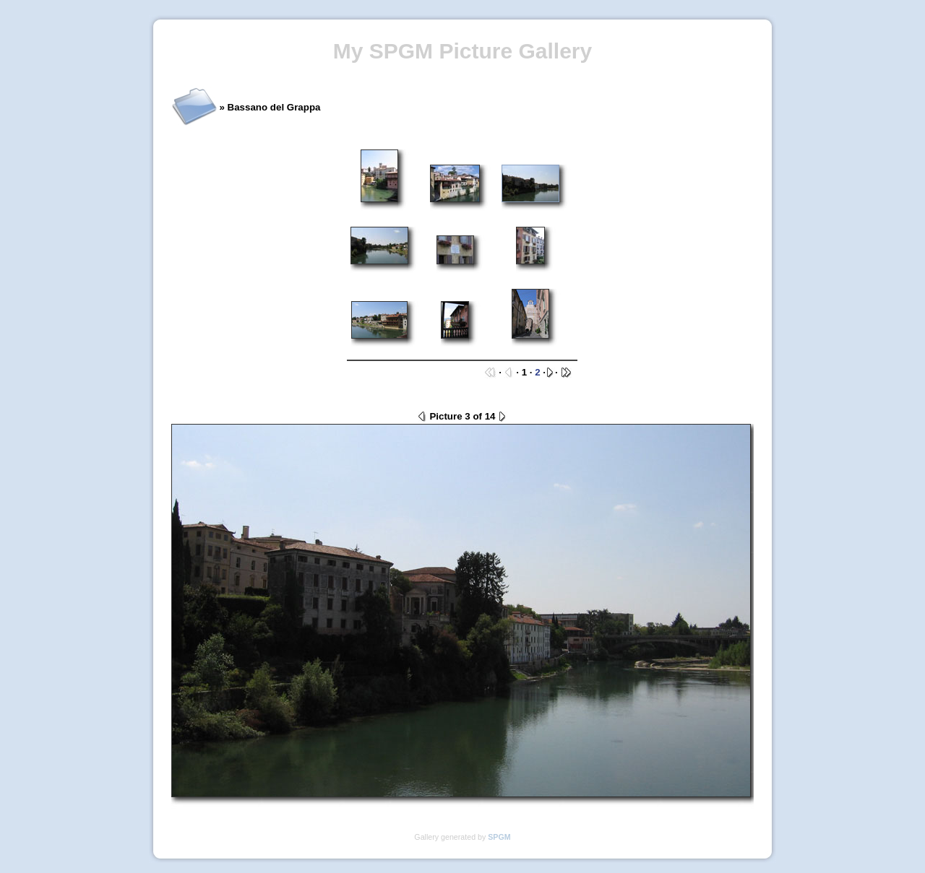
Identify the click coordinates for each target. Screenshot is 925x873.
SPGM (499, 837)
